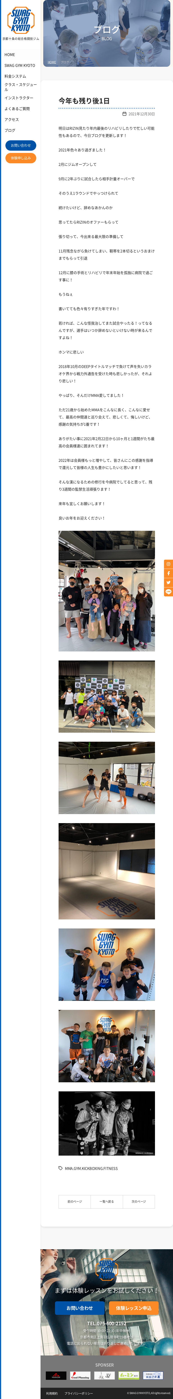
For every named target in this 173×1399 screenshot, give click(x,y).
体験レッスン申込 (134, 1308)
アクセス (11, 119)
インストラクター (18, 98)
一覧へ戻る (107, 1201)
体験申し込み (21, 158)
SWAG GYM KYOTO (18, 65)
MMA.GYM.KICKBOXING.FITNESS (91, 1168)
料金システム (14, 76)
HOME (9, 54)
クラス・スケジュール (21, 87)
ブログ (9, 130)
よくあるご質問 (16, 109)
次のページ (139, 1201)
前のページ (75, 1201)
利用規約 (52, 1393)
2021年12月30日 (142, 114)
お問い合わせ (21, 145)
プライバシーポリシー (78, 1393)
